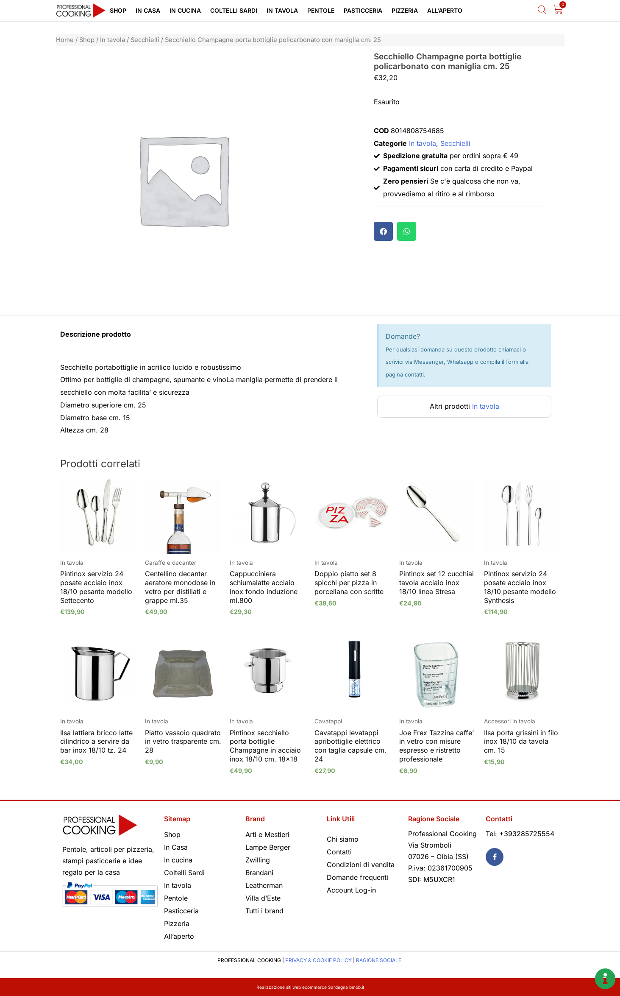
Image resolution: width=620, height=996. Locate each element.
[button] (383, 231)
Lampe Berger (267, 847)
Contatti (339, 852)
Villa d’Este (263, 898)
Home (65, 40)
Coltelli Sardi (233, 10)
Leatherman (264, 885)
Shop (118, 10)
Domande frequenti (357, 877)
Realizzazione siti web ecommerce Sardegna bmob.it (310, 987)
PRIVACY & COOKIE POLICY (318, 960)
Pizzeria (405, 10)
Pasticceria (363, 10)
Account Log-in (351, 890)
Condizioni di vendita (361, 864)
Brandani (259, 872)
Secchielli (145, 40)
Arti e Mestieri (267, 834)
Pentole (320, 10)
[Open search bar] (542, 10)
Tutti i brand (264, 911)
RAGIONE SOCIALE (378, 960)
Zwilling (257, 860)
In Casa (148, 10)
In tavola (282, 10)
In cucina (185, 10)
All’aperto (444, 10)
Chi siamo (343, 839)
